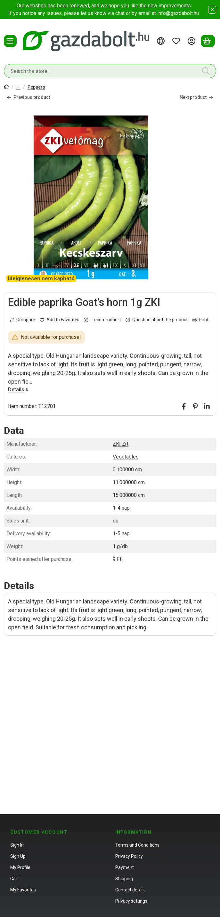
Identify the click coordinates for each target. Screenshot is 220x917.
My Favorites (23, 889)
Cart (14, 878)
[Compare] (22, 319)
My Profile (20, 867)
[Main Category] (6, 87)
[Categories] (10, 41)
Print (200, 319)
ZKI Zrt (120, 444)
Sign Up (18, 856)
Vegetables (126, 457)
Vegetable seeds (18, 87)
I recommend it (102, 319)
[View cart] (208, 41)
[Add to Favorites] (59, 319)
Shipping (124, 878)
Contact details (130, 889)
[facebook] (184, 406)
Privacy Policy (129, 856)
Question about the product (157, 319)
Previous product (28, 97)
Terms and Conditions (137, 845)
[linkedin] (207, 406)
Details (18, 390)
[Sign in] (192, 41)
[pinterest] (195, 406)
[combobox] (110, 71)
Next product (196, 97)
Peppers (36, 87)
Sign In (17, 845)
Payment (124, 867)
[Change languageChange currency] (162, 41)
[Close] (212, 10)
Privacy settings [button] (131, 901)
